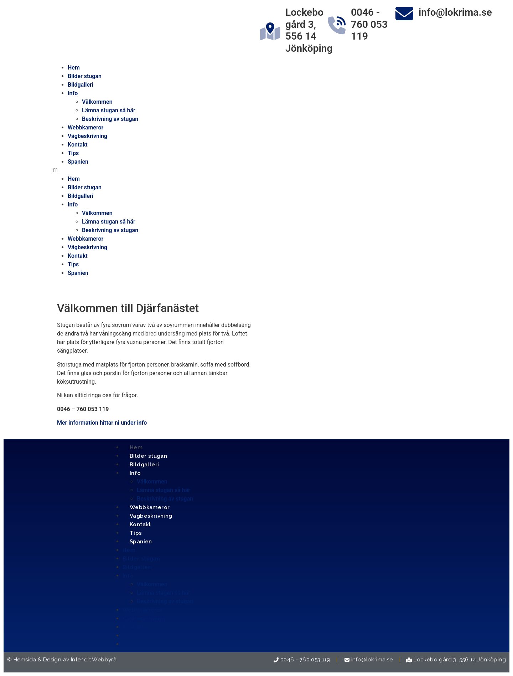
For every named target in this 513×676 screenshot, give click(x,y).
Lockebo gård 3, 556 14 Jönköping (308, 30)
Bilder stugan (85, 76)
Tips (73, 153)
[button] (256, 170)
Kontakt (78, 144)
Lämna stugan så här (108, 110)
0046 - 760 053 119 (369, 24)
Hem (74, 67)
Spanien (78, 161)
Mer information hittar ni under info (102, 422)
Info (73, 93)
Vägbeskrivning (87, 136)
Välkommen (97, 101)
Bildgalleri (80, 84)
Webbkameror (85, 127)
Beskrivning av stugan (110, 119)
